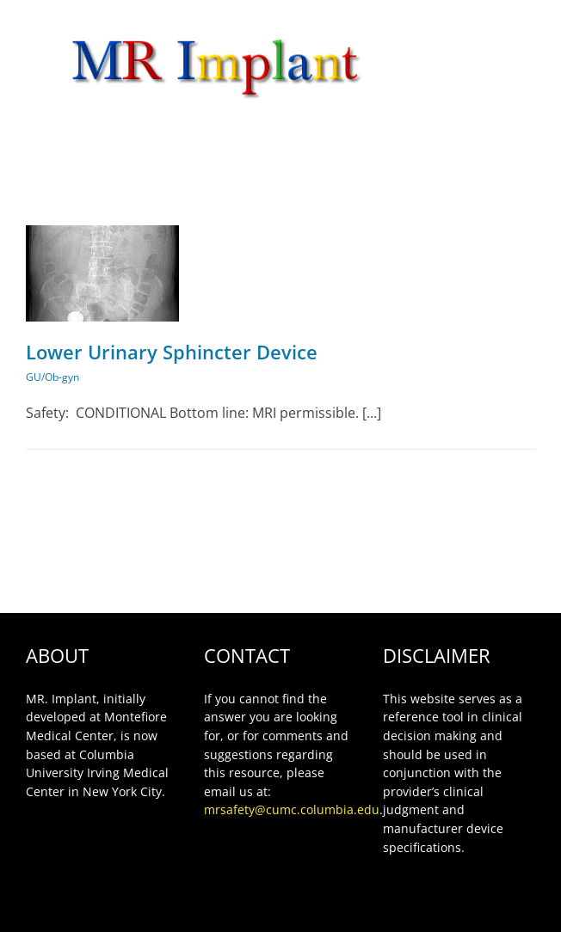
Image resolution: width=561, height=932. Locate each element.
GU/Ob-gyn (52, 377)
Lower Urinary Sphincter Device (171, 352)
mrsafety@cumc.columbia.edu (291, 809)
